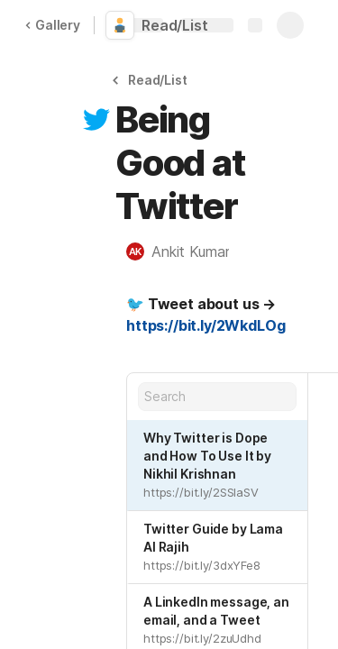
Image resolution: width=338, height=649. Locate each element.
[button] (152, 80)
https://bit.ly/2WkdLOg (205, 325)
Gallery (52, 24)
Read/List (175, 25)
